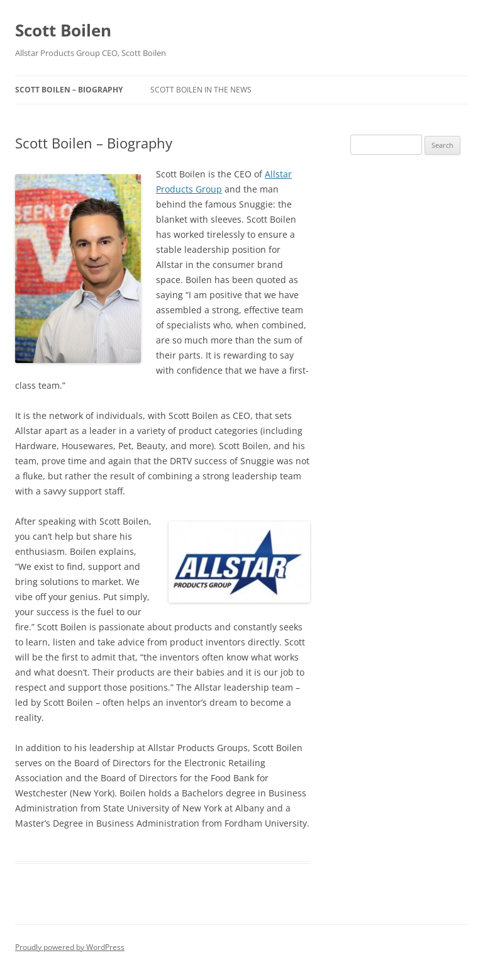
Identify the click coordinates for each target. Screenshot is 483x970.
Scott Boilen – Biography (69, 89)
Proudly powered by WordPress (70, 947)
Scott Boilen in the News (201, 89)
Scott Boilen (63, 30)
